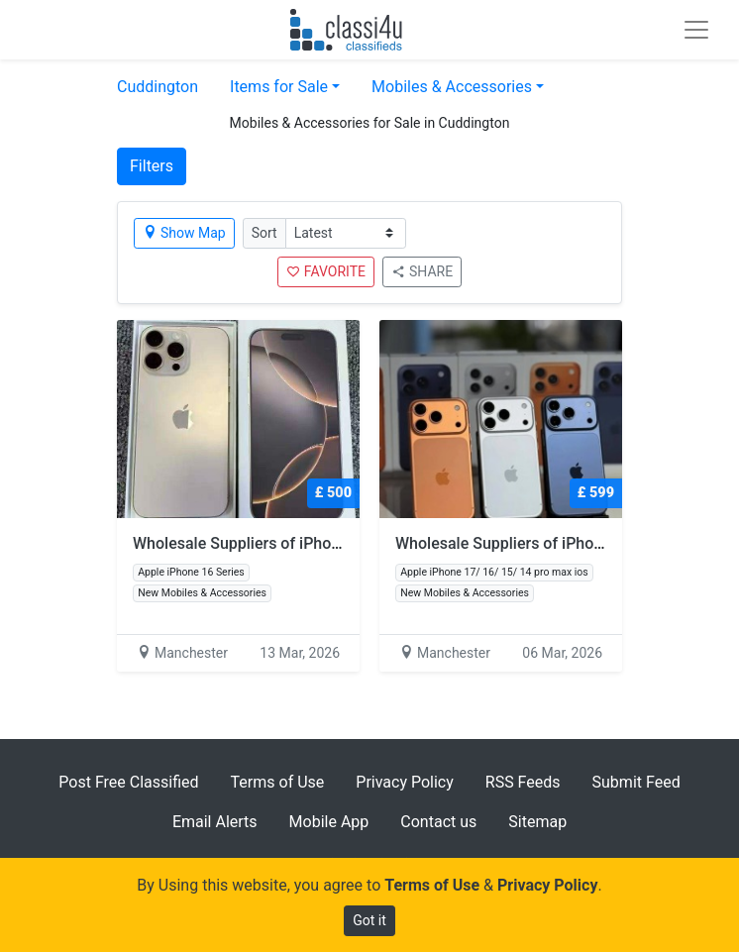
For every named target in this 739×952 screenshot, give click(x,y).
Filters (151, 166)
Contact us (438, 821)
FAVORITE (326, 271)
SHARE (422, 271)
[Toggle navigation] (696, 30)
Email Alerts (215, 821)
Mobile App (329, 821)
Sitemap (537, 821)
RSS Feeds (523, 782)
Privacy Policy (405, 782)
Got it (369, 920)
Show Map (184, 233)
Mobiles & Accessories (451, 86)
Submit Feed (636, 782)
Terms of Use (278, 782)
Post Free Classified (128, 782)
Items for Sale (279, 86)
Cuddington (157, 86)
